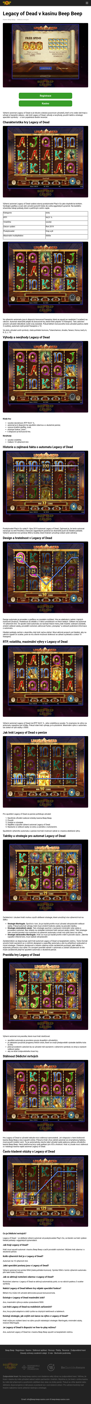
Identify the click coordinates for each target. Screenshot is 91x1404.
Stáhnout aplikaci (40, 1350)
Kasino (45, 103)
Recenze (65, 1350)
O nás (50, 1353)
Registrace (45, 95)
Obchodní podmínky (62, 1353)
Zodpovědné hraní (78, 1350)
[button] (87, 3)
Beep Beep (9, 1350)
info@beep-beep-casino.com (38, 1399)
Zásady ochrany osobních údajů (33, 1353)
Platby (58, 1350)
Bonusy (51, 1350)
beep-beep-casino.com (61, 1399)
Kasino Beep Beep (9, 20)
